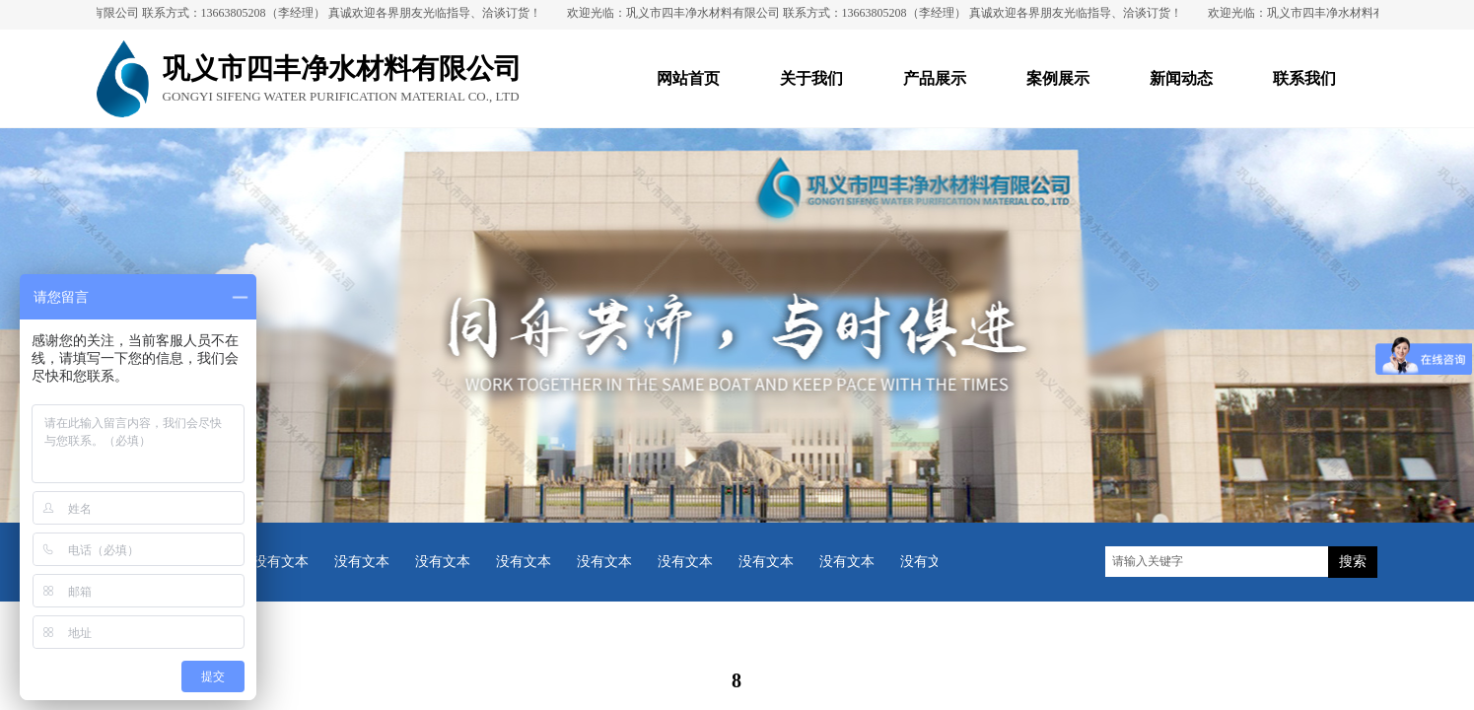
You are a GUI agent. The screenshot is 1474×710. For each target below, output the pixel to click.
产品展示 (934, 78)
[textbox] (1216, 561)
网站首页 (688, 78)
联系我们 (1304, 78)
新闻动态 (1181, 78)
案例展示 (1057, 78)
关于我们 (811, 78)
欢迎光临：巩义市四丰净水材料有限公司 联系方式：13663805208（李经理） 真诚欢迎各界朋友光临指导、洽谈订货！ (877, 13)
